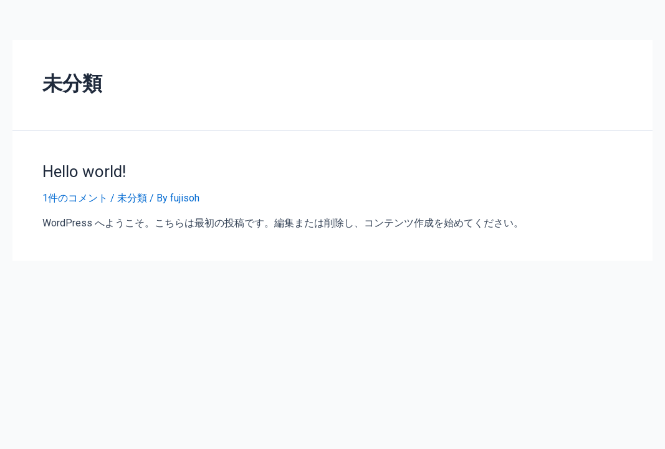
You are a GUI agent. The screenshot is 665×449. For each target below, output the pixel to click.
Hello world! (84, 171)
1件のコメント (75, 198)
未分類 (132, 198)
